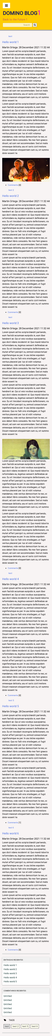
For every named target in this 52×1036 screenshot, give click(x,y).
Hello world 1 (10, 42)
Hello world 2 (10, 196)
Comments (13, 185)
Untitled (8, 996)
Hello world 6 (10, 833)
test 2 (11, 190)
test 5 (11, 700)
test (10, 36)
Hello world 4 (10, 579)
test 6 (11, 827)
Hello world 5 (10, 706)
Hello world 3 (10, 323)
